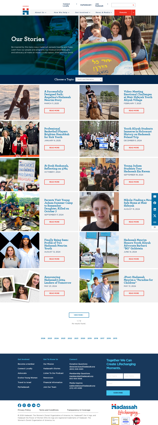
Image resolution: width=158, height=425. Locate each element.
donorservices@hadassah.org (82, 366)
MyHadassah (23, 387)
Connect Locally (25, 369)
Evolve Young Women (27, 378)
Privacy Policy (24, 410)
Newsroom (48, 378)
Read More (54, 110)
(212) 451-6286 (75, 388)
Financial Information (52, 382)
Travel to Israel (24, 382)
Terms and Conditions (49, 410)
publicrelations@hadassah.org (82, 386)
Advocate (22, 373)
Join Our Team (49, 387)
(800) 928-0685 (76, 369)
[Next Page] (79, 315)
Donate (123, 12)
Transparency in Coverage (78, 410)
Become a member (26, 364)
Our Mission (48, 364)
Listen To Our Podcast (53, 373)
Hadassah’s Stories (51, 369)
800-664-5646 (75, 378)
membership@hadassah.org (81, 376)
